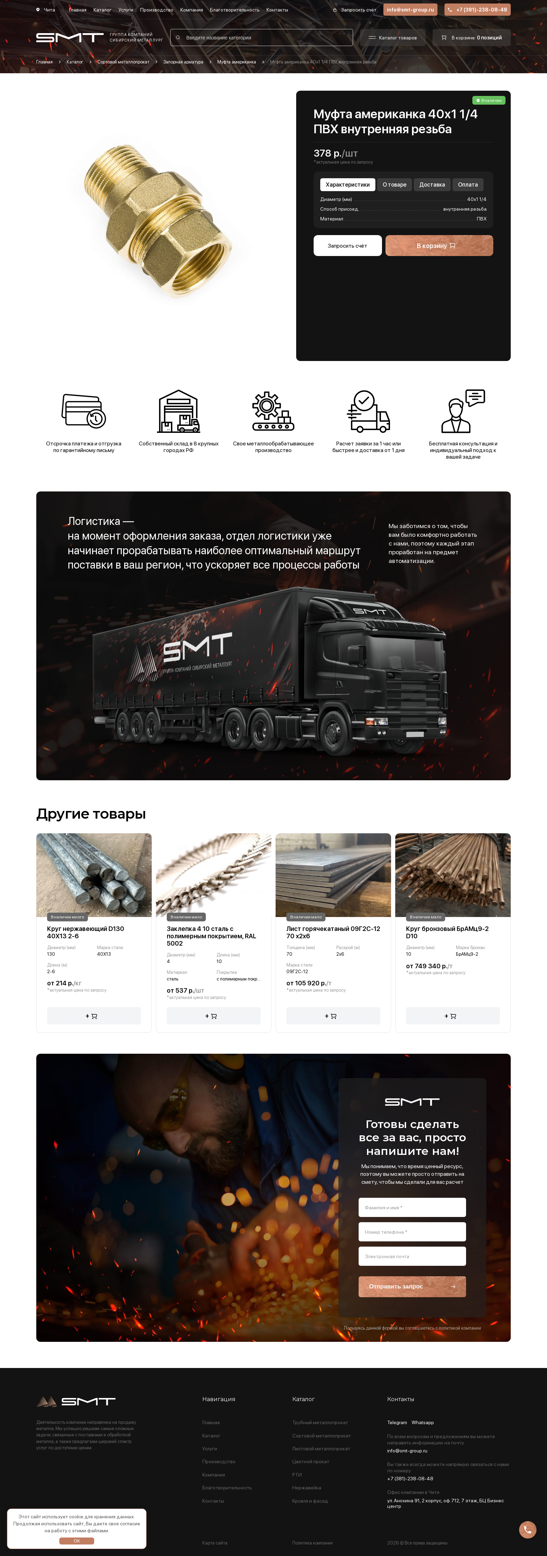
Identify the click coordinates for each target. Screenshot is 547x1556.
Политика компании (312, 1543)
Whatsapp (423, 1422)
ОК (77, 1540)
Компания (191, 10)
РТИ (297, 1475)
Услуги (126, 10)
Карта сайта (214, 1543)
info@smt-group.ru (410, 10)
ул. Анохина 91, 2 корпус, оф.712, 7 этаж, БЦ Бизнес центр (445, 1503)
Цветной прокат (310, 1461)
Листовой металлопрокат (321, 1448)
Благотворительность (235, 10)
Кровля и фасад (310, 1501)
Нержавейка (306, 1487)
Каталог (102, 10)
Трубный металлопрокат (320, 1422)
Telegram (397, 1422)
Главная (78, 10)
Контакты (277, 10)
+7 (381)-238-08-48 (477, 10)
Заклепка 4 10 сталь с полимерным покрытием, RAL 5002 (211, 936)
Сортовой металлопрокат (321, 1435)
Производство (156, 10)
